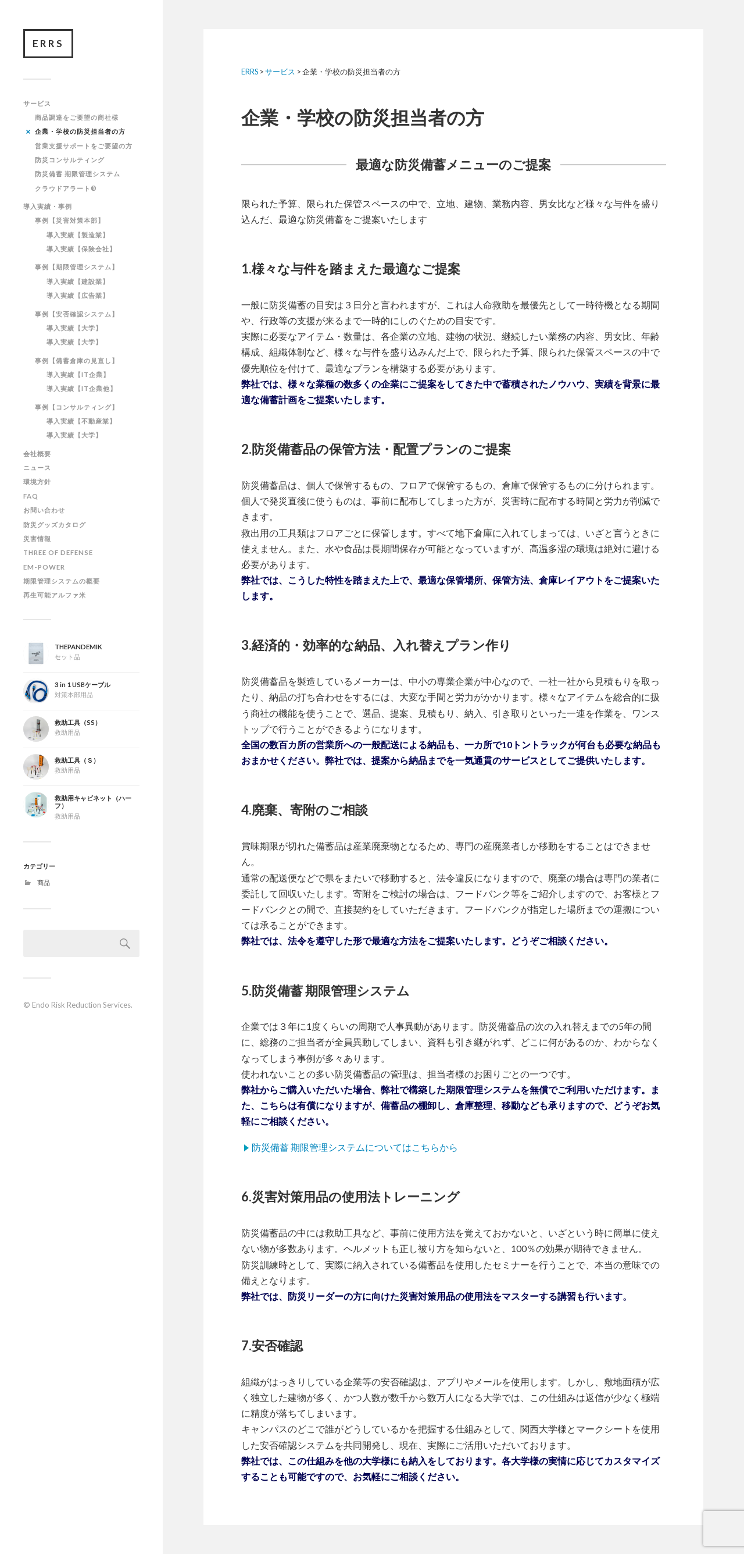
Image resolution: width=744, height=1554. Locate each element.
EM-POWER (44, 567)
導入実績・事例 (47, 206)
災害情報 (37, 538)
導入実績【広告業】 (77, 295)
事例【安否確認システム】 (77, 314)
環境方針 (37, 481)
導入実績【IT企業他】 (81, 388)
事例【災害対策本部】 (70, 220)
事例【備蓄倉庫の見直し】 (77, 360)
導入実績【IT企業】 (78, 374)
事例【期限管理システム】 (77, 267)
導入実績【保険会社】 (81, 249)
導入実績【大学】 (74, 328)
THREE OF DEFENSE (58, 552)
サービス (37, 103)
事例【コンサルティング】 (77, 407)
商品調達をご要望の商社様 (77, 117)
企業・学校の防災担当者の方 (80, 131)
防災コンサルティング (70, 159)
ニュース (37, 467)
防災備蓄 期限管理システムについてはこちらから (355, 1147)
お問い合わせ (44, 510)
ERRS (48, 43)
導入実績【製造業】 (77, 235)
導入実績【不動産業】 (81, 421)
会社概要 (37, 453)
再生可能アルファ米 (54, 595)
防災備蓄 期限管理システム (77, 173)
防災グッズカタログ (54, 524)
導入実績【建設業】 (77, 281)
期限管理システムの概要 (61, 581)
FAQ (30, 496)
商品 (43, 882)
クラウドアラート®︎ (66, 188)
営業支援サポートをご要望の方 (84, 146)
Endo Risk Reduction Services (81, 1004)
